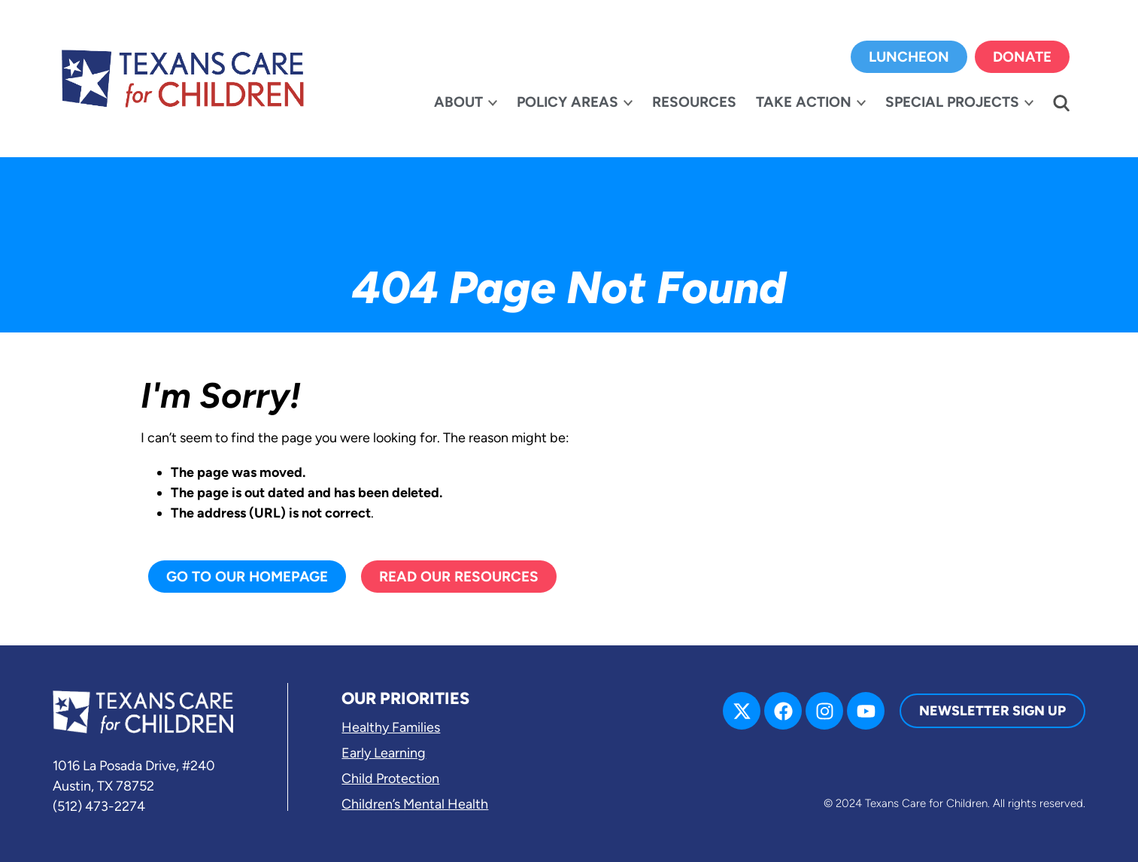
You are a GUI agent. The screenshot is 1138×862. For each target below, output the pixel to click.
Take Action (803, 102)
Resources (694, 102)
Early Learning (383, 753)
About (458, 102)
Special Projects (952, 102)
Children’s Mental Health (414, 804)
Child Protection (390, 778)
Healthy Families (390, 727)
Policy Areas (567, 102)
